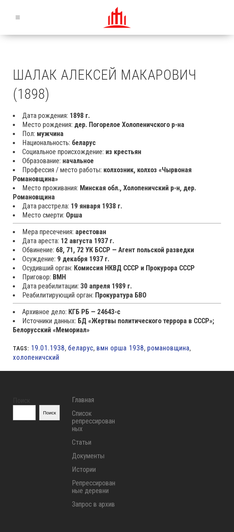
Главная (83, 400)
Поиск (21, 400)
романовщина (168, 348)
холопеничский (36, 357)
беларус (80, 348)
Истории (84, 469)
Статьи (81, 442)
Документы (88, 456)
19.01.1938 (48, 348)
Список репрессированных (93, 421)
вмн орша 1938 (120, 348)
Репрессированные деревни (93, 486)
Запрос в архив (93, 504)
